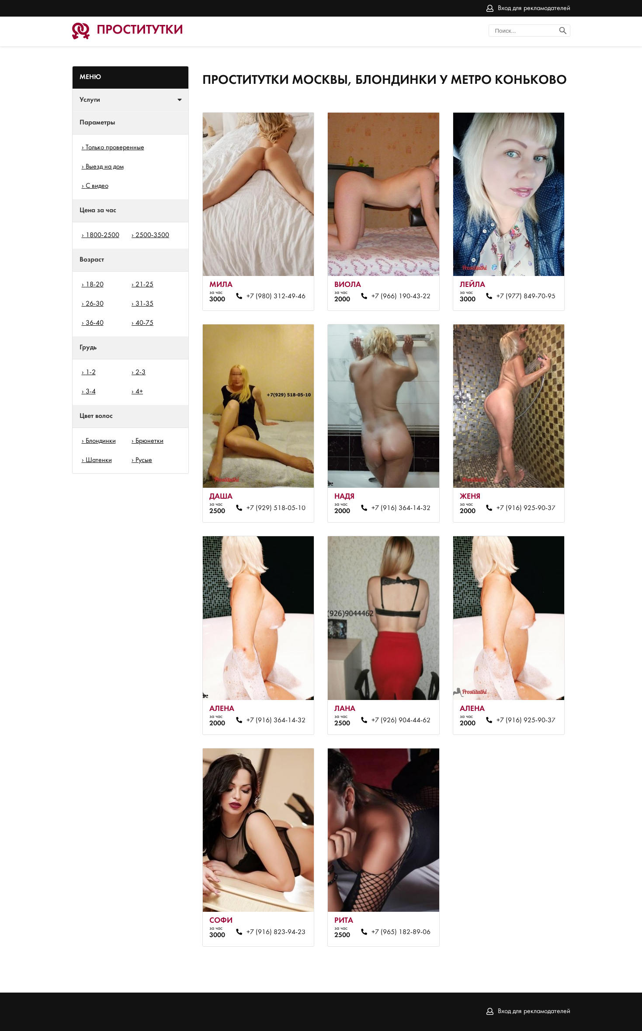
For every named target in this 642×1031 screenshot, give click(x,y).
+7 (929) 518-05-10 (275, 508)
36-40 (95, 323)
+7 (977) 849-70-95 (525, 296)
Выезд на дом (105, 166)
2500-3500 (152, 235)
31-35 (144, 303)
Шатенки (99, 460)
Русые (143, 460)
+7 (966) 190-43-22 (400, 296)
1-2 (91, 372)
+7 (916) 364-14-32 (400, 508)
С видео (97, 186)
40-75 (144, 323)
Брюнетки (149, 441)
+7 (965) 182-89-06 (400, 932)
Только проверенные (115, 147)
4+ (139, 391)
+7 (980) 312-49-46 (275, 296)
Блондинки (101, 441)
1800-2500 (102, 235)
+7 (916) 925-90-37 (525, 508)
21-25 (144, 284)
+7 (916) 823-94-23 (275, 932)
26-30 (95, 303)
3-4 (91, 391)
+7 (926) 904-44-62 (400, 720)
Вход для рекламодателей (534, 8)
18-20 (95, 284)
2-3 (140, 372)
